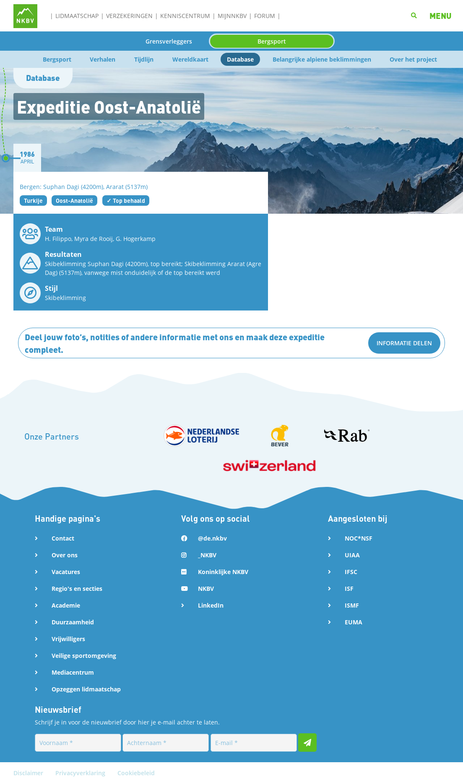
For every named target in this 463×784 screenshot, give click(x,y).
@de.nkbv (212, 538)
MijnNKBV (232, 16)
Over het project (413, 59)
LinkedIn (211, 605)
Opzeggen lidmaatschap (86, 689)
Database (240, 59)
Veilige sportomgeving (84, 656)
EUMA (353, 622)
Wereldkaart (190, 59)
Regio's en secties (77, 589)
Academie (66, 605)
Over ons (65, 555)
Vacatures (66, 572)
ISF (349, 589)
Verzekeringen (129, 16)
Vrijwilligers (68, 639)
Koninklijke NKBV (223, 572)
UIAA (352, 555)
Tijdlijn (143, 59)
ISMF (352, 605)
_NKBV (207, 555)
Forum (264, 16)
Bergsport (272, 41)
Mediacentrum (73, 672)
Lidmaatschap (77, 16)
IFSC (351, 572)
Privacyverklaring (81, 773)
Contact (63, 538)
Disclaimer (29, 773)
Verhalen (102, 59)
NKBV (206, 589)
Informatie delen (404, 343)
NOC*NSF (358, 538)
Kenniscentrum (185, 16)
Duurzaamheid (73, 622)
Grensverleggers (169, 41)
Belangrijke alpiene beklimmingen (322, 59)
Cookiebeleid (136, 773)
